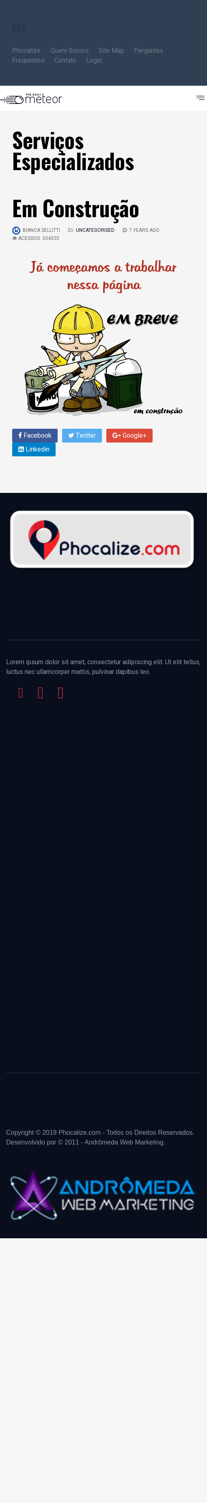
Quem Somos (69, 50)
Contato (66, 60)
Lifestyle (60, 614)
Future (15, 765)
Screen (16, 825)
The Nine (18, 948)
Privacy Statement (102, 1095)
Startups (18, 781)
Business (19, 605)
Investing (54, 605)
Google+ (129, 435)
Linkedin (34, 449)
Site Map (111, 50)
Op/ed (173, 605)
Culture (16, 734)
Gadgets (18, 750)
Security (17, 932)
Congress (20, 916)
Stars (13, 809)
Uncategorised (95, 230)
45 (9, 901)
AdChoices (21, 1104)
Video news (23, 1008)
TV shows (21, 1055)
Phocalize (26, 50)
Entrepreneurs (136, 605)
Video (14, 992)
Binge (14, 841)
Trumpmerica (24, 964)
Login (94, 60)
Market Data (153, 1095)
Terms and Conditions (37, 1095)
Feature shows (27, 1024)
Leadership (24, 614)
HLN (12, 1039)
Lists (89, 614)
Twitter (82, 435)
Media (15, 873)
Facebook (35, 435)
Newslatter (60, 1104)
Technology (91, 605)
